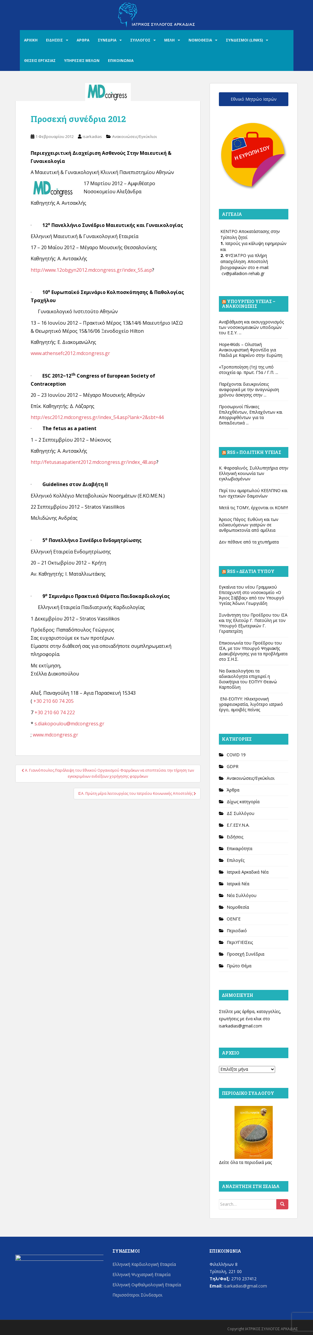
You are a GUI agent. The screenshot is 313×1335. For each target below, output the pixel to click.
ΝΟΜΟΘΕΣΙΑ (200, 40)
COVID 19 (236, 755)
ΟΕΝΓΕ (234, 919)
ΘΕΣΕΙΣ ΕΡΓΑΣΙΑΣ (40, 60)
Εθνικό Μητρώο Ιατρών (254, 99)
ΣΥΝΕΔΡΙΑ (107, 40)
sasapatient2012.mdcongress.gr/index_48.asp (105, 462)
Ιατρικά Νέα (238, 883)
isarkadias (92, 136)
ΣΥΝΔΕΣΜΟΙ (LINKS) (244, 40)
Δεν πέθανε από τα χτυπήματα (249, 542)
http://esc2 (43, 417)
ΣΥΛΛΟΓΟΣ (140, 40)
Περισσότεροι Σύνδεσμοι (137, 1295)
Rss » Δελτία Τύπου (251, 571)
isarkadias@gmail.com (240, 1026)
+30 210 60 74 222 (55, 712)
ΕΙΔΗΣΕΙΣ (54, 40)
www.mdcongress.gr (55, 734)
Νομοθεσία (238, 907)
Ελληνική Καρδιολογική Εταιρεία (144, 1264)
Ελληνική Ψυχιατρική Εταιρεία (141, 1274)
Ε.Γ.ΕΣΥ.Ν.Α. (238, 825)
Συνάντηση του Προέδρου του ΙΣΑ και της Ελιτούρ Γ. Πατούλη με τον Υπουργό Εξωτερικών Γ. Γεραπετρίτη (253, 623)
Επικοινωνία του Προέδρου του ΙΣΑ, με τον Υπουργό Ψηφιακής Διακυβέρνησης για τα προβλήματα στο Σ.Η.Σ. (253, 651)
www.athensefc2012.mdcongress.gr (70, 353)
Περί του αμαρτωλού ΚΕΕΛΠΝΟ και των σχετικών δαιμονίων (253, 493)
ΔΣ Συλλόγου (240, 813)
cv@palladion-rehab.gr (243, 273)
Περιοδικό (237, 930)
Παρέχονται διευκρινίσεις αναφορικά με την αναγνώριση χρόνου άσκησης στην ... (249, 389)
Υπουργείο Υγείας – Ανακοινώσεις (248, 304)
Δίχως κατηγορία (243, 801)
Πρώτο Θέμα (239, 966)
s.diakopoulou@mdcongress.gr (69, 723)
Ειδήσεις (235, 837)
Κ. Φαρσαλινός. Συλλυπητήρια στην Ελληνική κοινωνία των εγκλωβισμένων (253, 473)
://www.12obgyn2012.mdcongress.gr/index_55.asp (96, 270)
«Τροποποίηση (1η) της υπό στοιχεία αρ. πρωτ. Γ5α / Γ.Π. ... (248, 369)
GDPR (232, 766)
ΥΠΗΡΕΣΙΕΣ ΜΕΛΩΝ (82, 60)
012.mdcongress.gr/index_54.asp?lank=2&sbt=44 (109, 417)
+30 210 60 (46, 701)
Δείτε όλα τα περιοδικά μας (245, 1162)
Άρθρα (233, 790)
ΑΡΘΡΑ (83, 40)
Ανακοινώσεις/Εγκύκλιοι (134, 136)
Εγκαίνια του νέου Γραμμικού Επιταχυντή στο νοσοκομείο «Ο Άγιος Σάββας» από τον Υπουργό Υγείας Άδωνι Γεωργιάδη (251, 595)
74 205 (66, 701)
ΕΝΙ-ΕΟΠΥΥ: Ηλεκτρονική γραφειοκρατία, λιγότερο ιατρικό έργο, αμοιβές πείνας (251, 704)
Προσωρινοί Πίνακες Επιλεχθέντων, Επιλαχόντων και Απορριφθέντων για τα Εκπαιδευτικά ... (250, 415)
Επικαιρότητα (239, 848)
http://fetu (42, 462)
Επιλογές (235, 860)
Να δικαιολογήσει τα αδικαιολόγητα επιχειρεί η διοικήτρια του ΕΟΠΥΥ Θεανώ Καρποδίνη (248, 679)
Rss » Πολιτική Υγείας (254, 452)
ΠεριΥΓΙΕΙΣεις (240, 942)
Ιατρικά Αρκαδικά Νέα (248, 872)
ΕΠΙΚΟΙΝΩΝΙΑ (120, 60)
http (35, 270)
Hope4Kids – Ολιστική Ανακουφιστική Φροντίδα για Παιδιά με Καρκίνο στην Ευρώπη (250, 349)
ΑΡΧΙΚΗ (31, 40)
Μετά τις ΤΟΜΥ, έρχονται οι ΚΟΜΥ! (253, 507)
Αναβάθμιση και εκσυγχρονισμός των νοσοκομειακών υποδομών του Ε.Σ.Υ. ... (251, 327)
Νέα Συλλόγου (241, 895)
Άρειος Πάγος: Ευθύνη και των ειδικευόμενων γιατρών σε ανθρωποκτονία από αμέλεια (248, 524)
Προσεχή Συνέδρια (245, 954)
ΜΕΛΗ (169, 40)
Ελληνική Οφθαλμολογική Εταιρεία (146, 1285)
